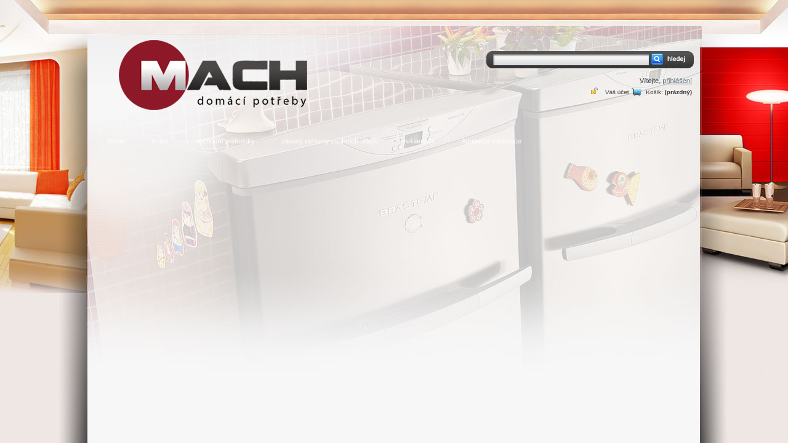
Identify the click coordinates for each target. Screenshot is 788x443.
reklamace (419, 141)
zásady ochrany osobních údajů (329, 141)
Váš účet (617, 92)
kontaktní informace (491, 141)
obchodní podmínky (224, 141)
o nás (160, 141)
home (116, 141)
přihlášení (677, 80)
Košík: (654, 92)
